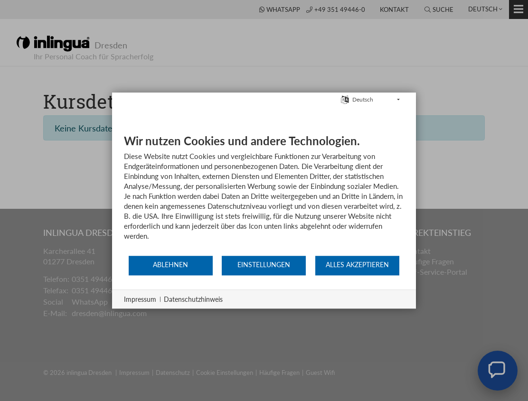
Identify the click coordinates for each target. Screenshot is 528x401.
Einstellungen (263, 265)
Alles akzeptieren (357, 265)
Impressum (140, 299)
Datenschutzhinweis (193, 299)
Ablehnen (170, 265)
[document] (264, 194)
